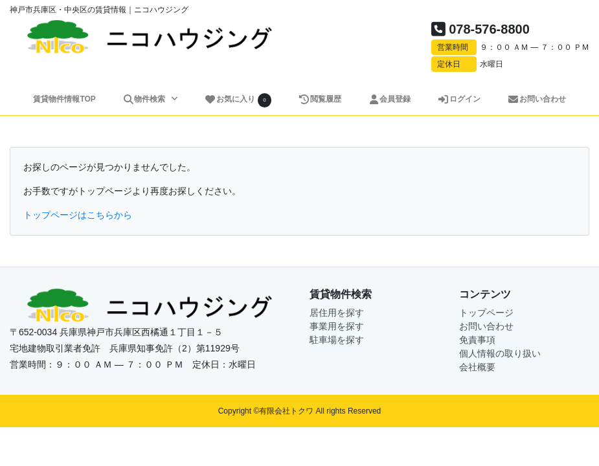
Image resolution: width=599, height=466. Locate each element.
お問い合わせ (536, 99)
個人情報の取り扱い (500, 353)
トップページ (486, 312)
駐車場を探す (337, 340)
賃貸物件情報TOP (64, 99)
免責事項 (477, 340)
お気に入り (238, 100)
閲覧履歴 (319, 99)
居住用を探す (337, 312)
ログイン (458, 99)
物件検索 (145, 99)
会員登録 (389, 99)
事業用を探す (337, 326)
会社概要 (477, 367)
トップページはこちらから (77, 215)
